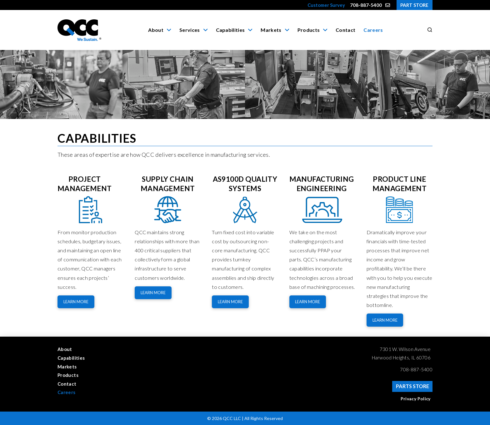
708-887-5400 (416, 369)
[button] (428, 30)
